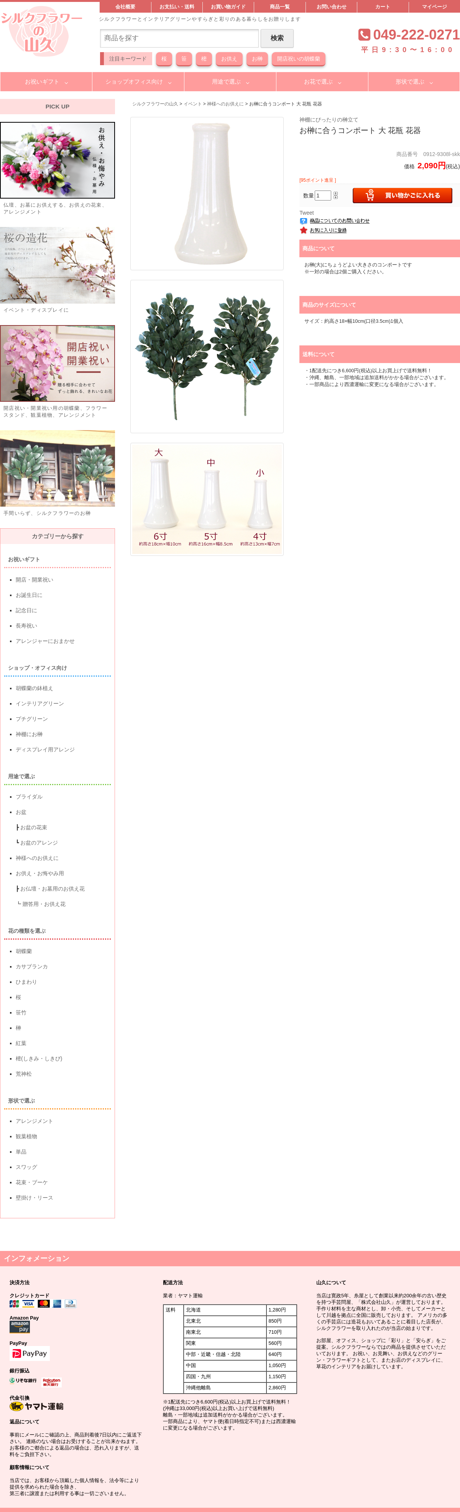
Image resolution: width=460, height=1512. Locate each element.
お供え (229, 59)
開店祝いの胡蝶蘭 (298, 59)
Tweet (306, 213)
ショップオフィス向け (134, 81)
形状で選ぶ (410, 81)
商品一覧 (280, 7)
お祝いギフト (42, 81)
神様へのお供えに (225, 104)
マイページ (434, 7)
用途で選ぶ (226, 81)
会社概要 (125, 7)
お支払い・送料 (176, 7)
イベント (193, 104)
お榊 (257, 59)
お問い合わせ (332, 7)
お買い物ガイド (228, 7)
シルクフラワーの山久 (155, 104)
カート (382, 7)
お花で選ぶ (318, 81)
